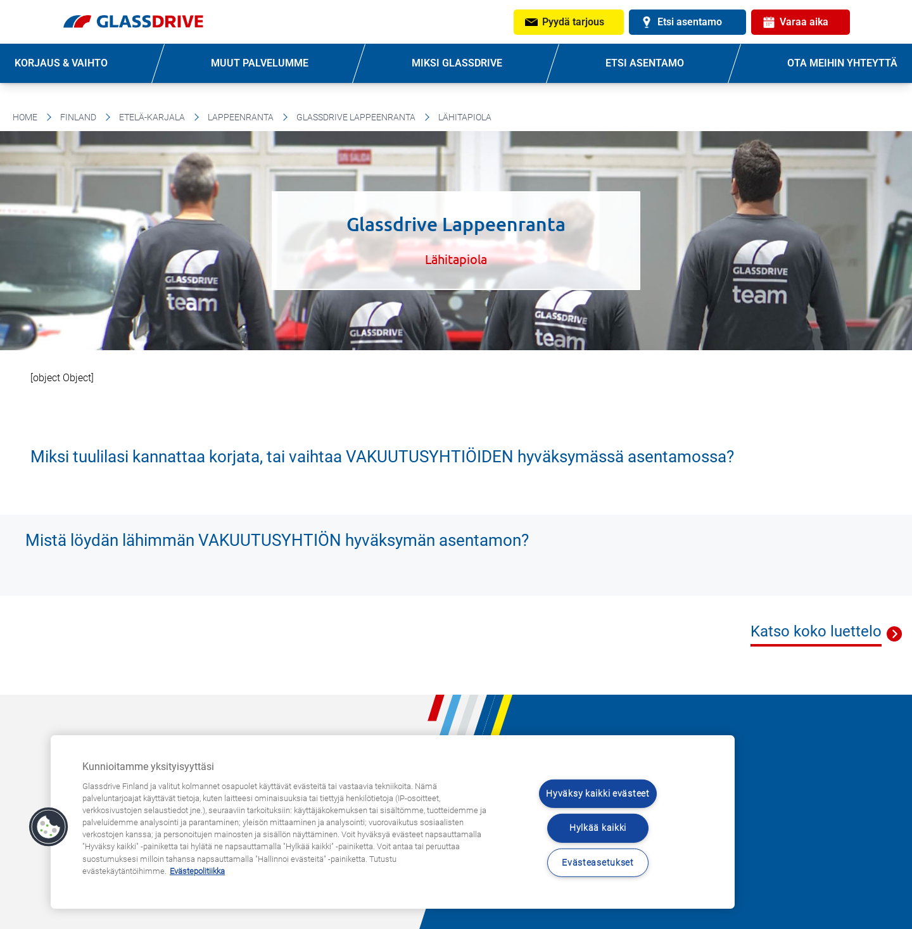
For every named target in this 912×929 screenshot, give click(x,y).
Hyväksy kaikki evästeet (598, 793)
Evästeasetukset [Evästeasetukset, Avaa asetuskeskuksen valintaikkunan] (598, 862)
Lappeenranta (241, 117)
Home (25, 117)
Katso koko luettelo (816, 631)
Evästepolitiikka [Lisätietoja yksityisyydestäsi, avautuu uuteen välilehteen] (197, 871)
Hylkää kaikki (597, 828)
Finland (78, 117)
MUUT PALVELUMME (259, 63)
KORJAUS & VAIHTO (61, 63)
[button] (48, 827)
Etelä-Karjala (152, 117)
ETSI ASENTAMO (644, 63)
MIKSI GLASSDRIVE (457, 63)
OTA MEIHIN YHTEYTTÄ (842, 63)
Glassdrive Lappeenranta (355, 117)
